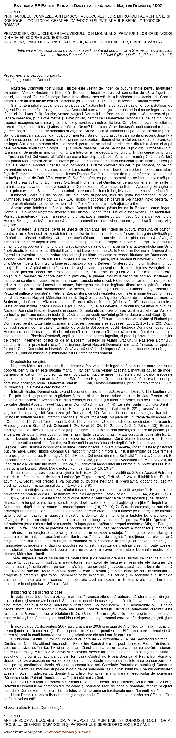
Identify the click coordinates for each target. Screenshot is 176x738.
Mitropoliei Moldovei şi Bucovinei (69, 732)
